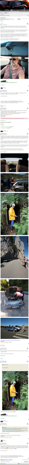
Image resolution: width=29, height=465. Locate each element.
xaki (3, 427)
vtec (3, 87)
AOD (1, 20)
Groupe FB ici (2, 418)
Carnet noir (3, 17)
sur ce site (21, 431)
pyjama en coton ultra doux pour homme (8, 430)
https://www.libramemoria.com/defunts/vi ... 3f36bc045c (9, 39)
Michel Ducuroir (3, 345)
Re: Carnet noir (3, 90)
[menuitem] (6, 12)
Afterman (5, 130)
